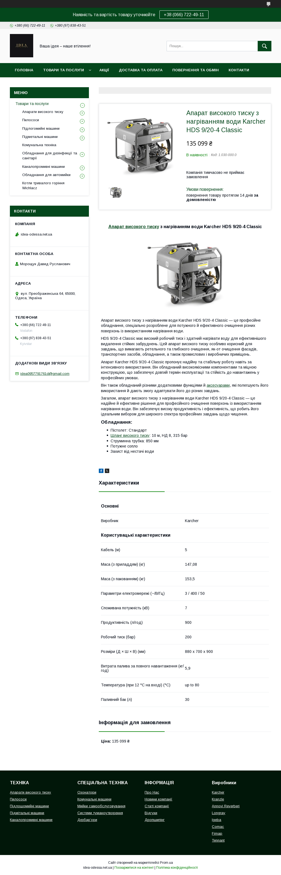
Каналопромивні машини (43, 167)
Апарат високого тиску (133, 226)
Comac (218, 827)
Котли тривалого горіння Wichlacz (43, 185)
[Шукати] (264, 46)
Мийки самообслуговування (101, 806)
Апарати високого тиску (42, 112)
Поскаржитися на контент (134, 868)
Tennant (218, 840)
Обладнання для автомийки (46, 175)
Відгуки (151, 813)
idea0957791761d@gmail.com (44, 374)
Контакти (239, 70)
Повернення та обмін (195, 70)
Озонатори (86, 792)
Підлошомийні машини (29, 806)
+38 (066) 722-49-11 (184, 14)
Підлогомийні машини (41, 128)
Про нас (23, 84)
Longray (218, 813)
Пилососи (30, 120)
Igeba (216, 820)
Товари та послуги (63, 70)
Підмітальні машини (27, 813)
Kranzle (218, 799)
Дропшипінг (155, 820)
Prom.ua (166, 863)
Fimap (217, 833)
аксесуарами (218, 385)
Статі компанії (157, 806)
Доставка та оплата (140, 70)
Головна (24, 70)
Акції (104, 70)
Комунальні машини (94, 799)
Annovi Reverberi (226, 806)
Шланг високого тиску (130, 435)
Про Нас (152, 792)
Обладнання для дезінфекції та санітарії (49, 155)
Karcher (218, 792)
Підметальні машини (40, 137)
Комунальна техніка (39, 145)
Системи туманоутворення (100, 813)
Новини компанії (158, 799)
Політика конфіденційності (177, 868)
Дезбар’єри (87, 820)
